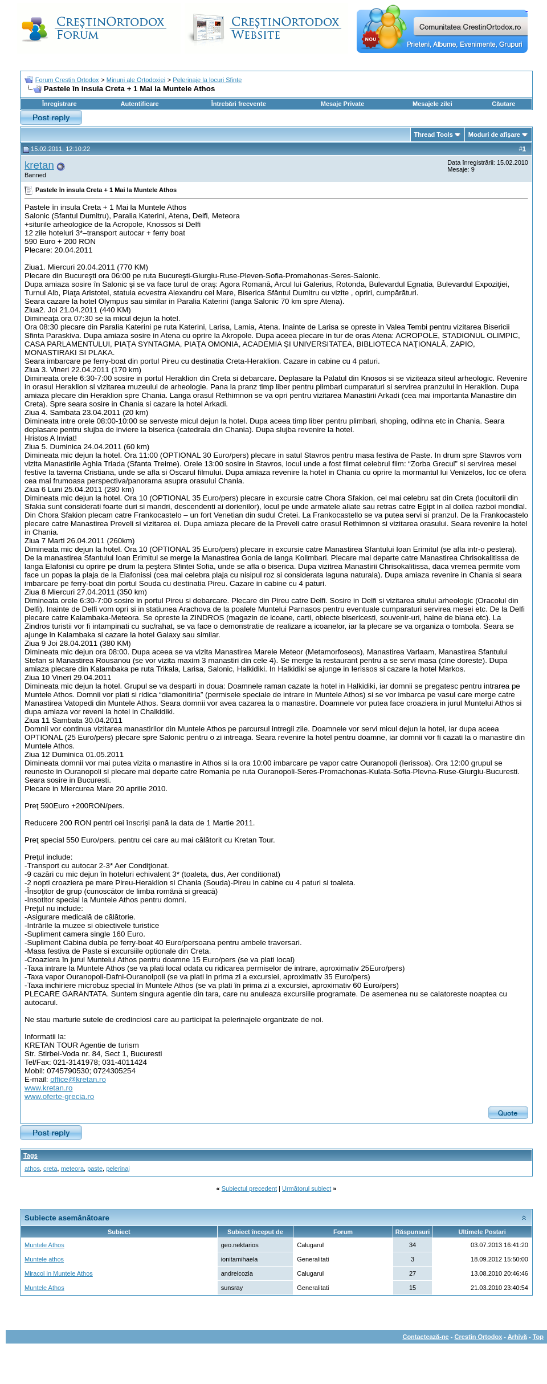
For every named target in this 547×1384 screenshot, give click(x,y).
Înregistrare (59, 103)
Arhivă (517, 1336)
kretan (39, 165)
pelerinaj (118, 1168)
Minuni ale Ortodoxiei (136, 79)
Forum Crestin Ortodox (67, 79)
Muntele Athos (44, 1244)
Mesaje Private (342, 103)
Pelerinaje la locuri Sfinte (207, 79)
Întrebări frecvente (238, 103)
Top (538, 1336)
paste (95, 1168)
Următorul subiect (306, 1188)
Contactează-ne (425, 1336)
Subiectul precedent (249, 1188)
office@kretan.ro (78, 1079)
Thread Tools (433, 134)
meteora (72, 1168)
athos (32, 1168)
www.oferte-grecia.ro (59, 1096)
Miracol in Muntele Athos (59, 1273)
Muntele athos (44, 1259)
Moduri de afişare (494, 134)
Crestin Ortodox (479, 1336)
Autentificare (139, 103)
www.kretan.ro (48, 1088)
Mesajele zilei (432, 103)
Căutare (503, 103)
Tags (30, 1155)
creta (50, 1168)
